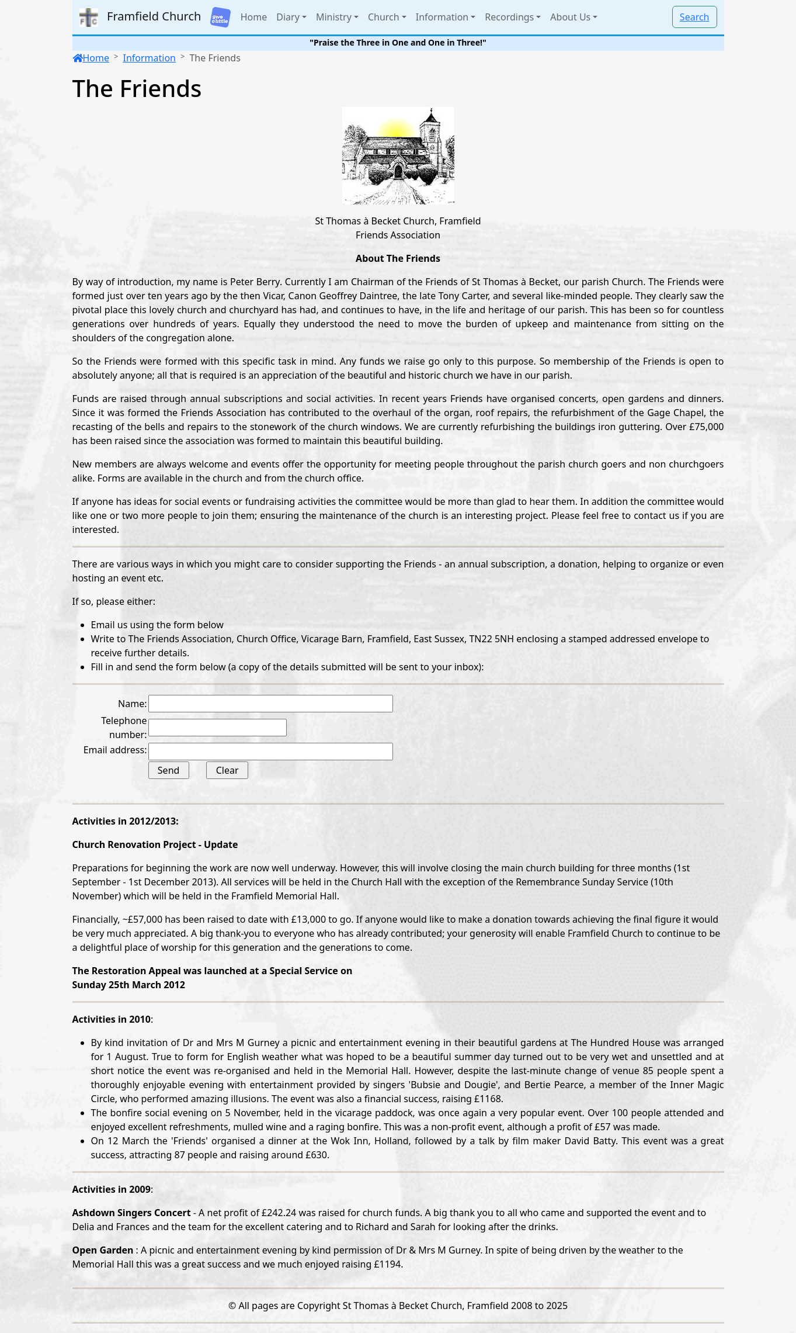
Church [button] (383, 17)
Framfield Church (140, 17)
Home (254, 17)
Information (149, 57)
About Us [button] (570, 17)
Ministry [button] (334, 17)
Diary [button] (288, 17)
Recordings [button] (509, 17)
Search (695, 17)
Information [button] (442, 17)
